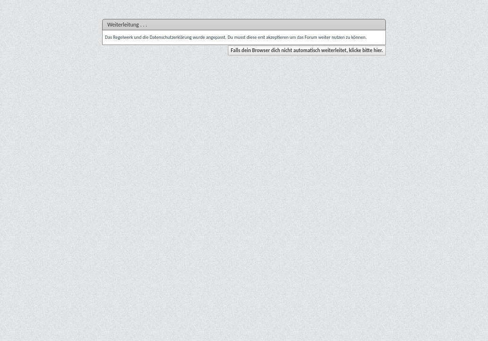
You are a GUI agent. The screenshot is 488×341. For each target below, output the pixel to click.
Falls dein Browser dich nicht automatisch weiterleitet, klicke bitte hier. (307, 50)
